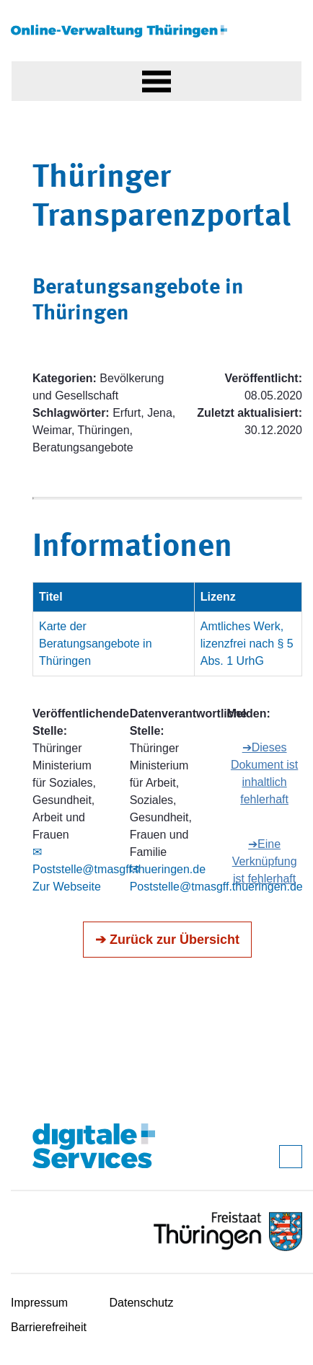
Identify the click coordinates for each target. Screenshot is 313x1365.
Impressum (39, 1302)
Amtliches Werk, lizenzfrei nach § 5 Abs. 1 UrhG (247, 643)
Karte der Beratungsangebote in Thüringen (95, 643)
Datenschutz (142, 1302)
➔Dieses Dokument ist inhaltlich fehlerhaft (264, 773)
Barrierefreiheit (49, 1327)
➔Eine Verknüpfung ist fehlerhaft (264, 861)
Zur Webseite (66, 886)
